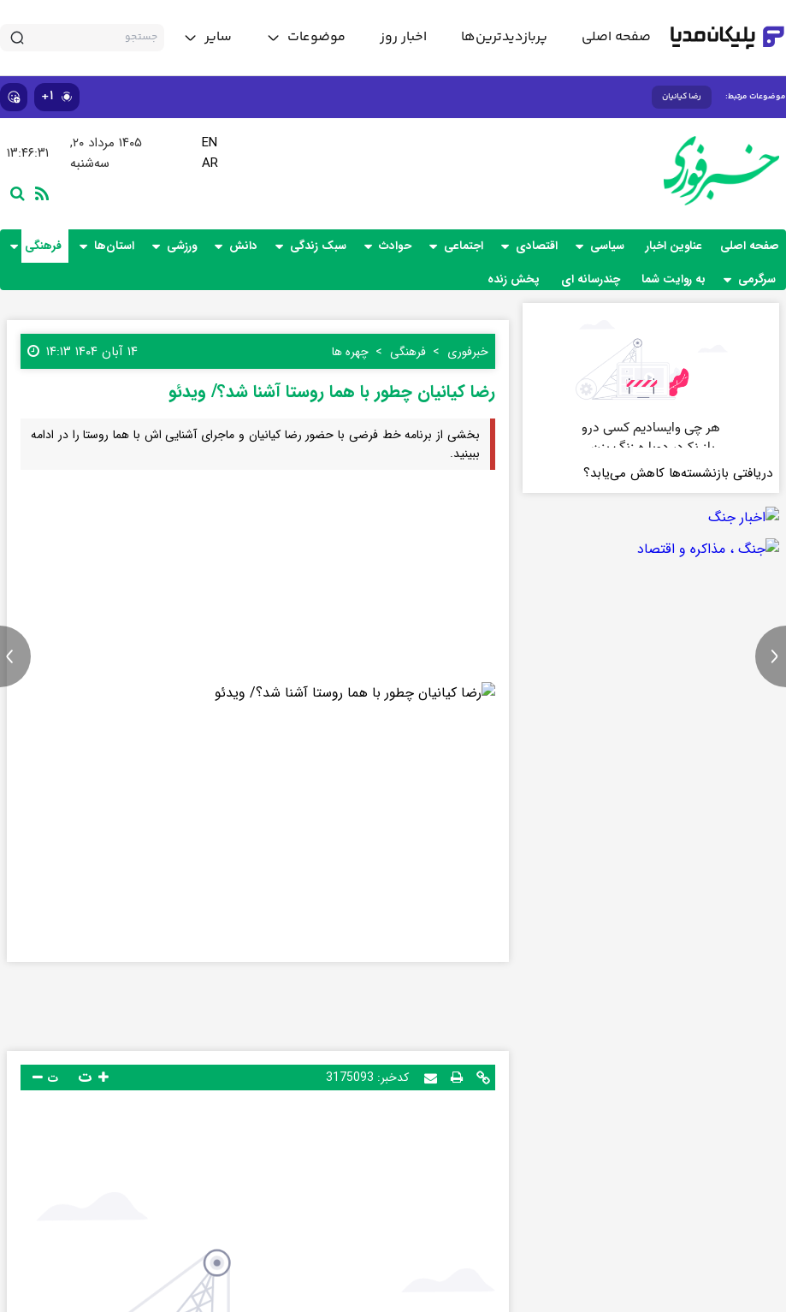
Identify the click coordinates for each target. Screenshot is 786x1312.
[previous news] (15, 656)
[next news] (770, 656)
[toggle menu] (306, 37)
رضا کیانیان (681, 97)
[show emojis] (13, 97)
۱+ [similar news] (57, 96)
